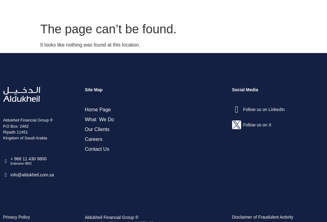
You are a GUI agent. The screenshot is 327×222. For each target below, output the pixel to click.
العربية (307, 9)
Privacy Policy (16, 217)
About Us (133, 9)
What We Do (170, 9)
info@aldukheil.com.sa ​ (32, 174)
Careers (242, 9)
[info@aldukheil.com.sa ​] (6, 175)
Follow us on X (257, 124)
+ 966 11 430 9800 (28, 158)
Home (104, 9)
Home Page (98, 109)
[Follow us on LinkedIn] (236, 109)
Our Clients (209, 9)
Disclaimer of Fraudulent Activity (262, 217)
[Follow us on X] (236, 125)
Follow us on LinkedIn (264, 109)
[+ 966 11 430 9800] (6, 161)
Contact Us (276, 9)
